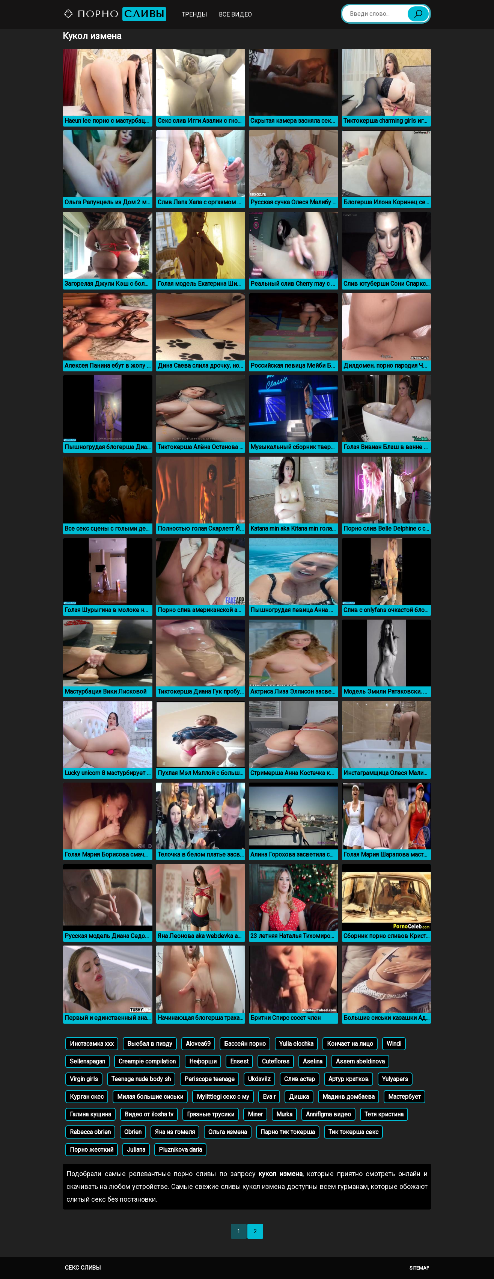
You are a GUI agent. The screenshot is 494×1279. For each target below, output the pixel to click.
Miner (255, 1114)
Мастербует (404, 1096)
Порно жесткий (91, 1149)
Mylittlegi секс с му (223, 1096)
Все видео (235, 14)
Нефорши (203, 1061)
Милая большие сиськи (150, 1096)
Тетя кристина (384, 1114)
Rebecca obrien (90, 1132)
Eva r (269, 1096)
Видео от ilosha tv (149, 1114)
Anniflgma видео (328, 1114)
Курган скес (87, 1096)
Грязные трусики (210, 1114)
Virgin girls (84, 1079)
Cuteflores (275, 1061)
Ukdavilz (259, 1079)
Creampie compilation (147, 1061)
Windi (394, 1043)
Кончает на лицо (350, 1043)
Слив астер (299, 1079)
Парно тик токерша (288, 1132)
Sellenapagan (87, 1061)
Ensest (239, 1061)
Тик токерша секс (353, 1132)
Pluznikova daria (180, 1149)
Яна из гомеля (175, 1132)
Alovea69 (198, 1043)
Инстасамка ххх (92, 1043)
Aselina (312, 1061)
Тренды (194, 14)
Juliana (136, 1149)
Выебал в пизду (149, 1043)
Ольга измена (227, 1132)
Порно (114, 14)
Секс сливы (83, 1267)
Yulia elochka (296, 1043)
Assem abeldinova (360, 1061)
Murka (284, 1114)
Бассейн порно (245, 1043)
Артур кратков (348, 1079)
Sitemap (419, 1268)
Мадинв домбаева (348, 1096)
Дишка (299, 1096)
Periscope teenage (209, 1079)
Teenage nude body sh (141, 1079)
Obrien (133, 1132)
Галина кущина (90, 1114)
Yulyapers (395, 1079)
